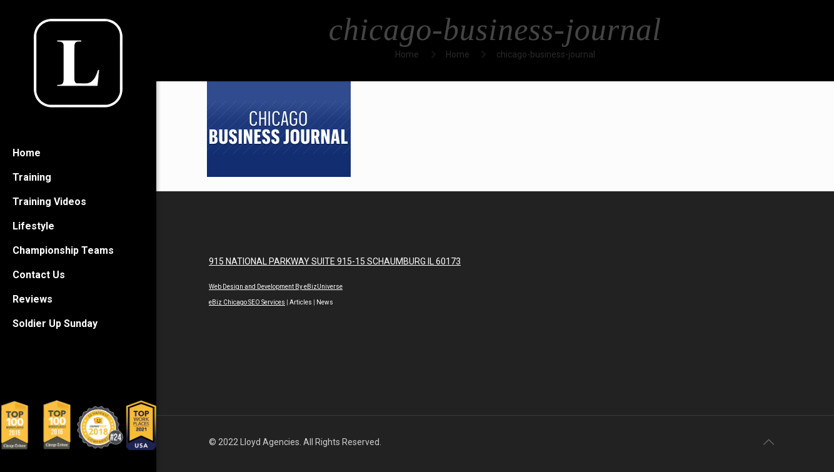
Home (407, 54)
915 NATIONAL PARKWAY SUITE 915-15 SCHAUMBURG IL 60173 (335, 261)
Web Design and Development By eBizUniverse (276, 286)
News (324, 302)
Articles (300, 302)
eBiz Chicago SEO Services (247, 302)
